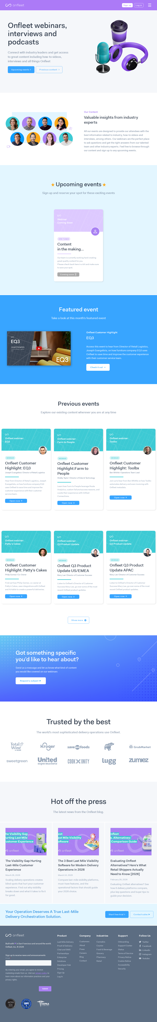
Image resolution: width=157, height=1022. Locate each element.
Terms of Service (125, 953)
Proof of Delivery (64, 945)
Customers (84, 941)
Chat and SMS (64, 949)
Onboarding (123, 941)
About (82, 945)
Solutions (61, 961)
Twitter (144, 942)
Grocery (100, 953)
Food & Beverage (104, 949)
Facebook (145, 946)
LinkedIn (144, 950)
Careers (83, 953)
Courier (99, 945)
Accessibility (124, 964)
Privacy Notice (124, 957)
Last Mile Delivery (65, 942)
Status (121, 949)
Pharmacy (101, 957)
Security (122, 968)
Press (82, 949)
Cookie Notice (124, 961)
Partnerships (63, 953)
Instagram (145, 954)
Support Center (125, 945)
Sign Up (61, 972)
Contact (83, 960)
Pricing (60, 968)
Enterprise (62, 957)
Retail (99, 961)
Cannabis (100, 941)
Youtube (144, 958)
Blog (81, 957)
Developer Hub (64, 965)
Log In (60, 976)
